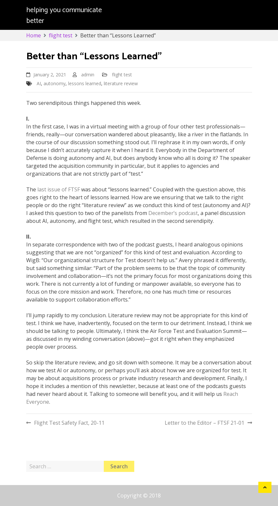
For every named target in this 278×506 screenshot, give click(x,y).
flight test (122, 74)
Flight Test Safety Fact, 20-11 (69, 422)
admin (87, 74)
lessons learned (84, 83)
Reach (230, 394)
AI (39, 83)
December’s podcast (173, 213)
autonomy (54, 83)
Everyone (37, 401)
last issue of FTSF (58, 189)
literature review (121, 83)
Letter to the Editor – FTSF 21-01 (204, 422)
